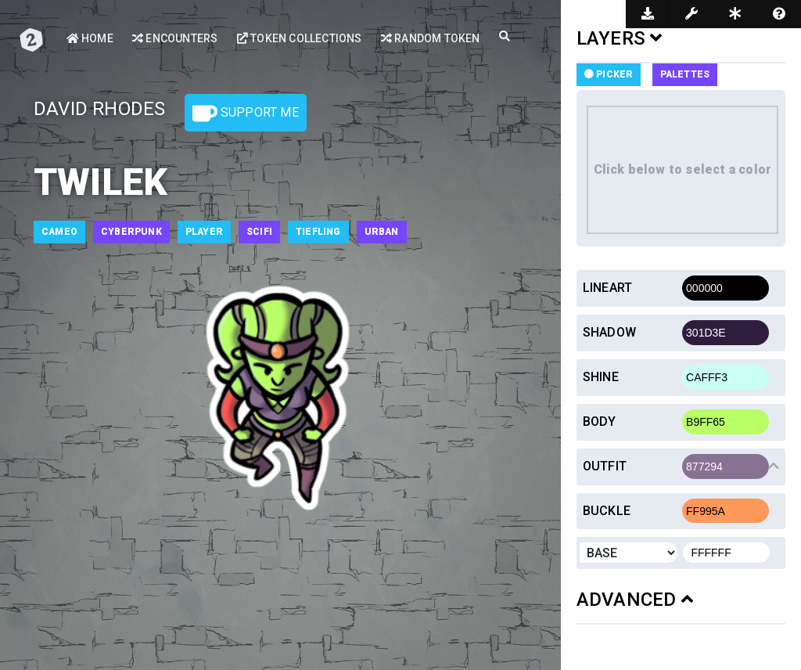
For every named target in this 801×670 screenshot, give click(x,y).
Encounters (174, 38)
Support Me (245, 113)
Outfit (605, 466)
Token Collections (299, 38)
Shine (601, 376)
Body (599, 421)
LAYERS (620, 38)
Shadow (609, 332)
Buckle (606, 510)
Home (89, 38)
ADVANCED (635, 600)
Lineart (607, 287)
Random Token (430, 38)
